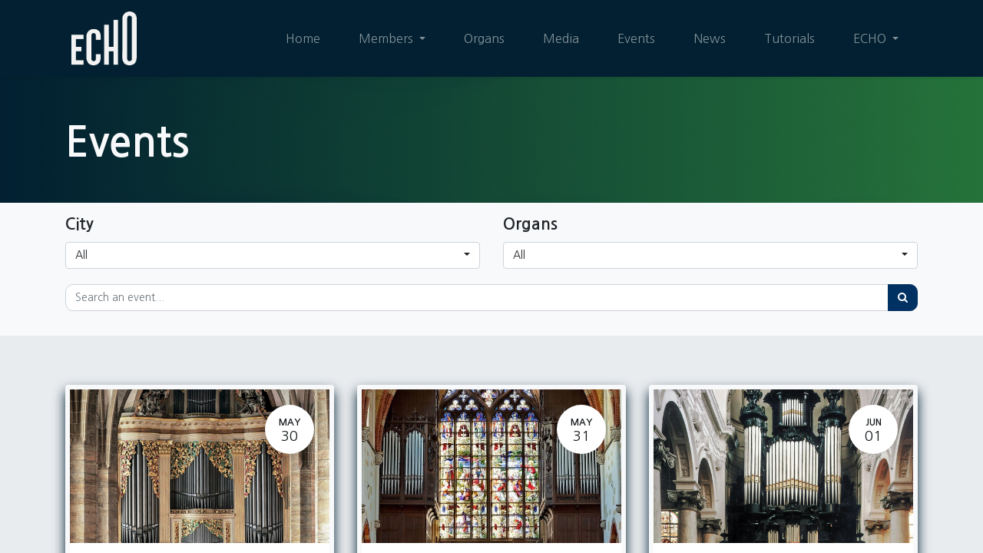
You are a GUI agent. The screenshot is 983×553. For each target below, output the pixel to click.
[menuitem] (302, 38)
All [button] (81, 255)
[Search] (903, 297)
